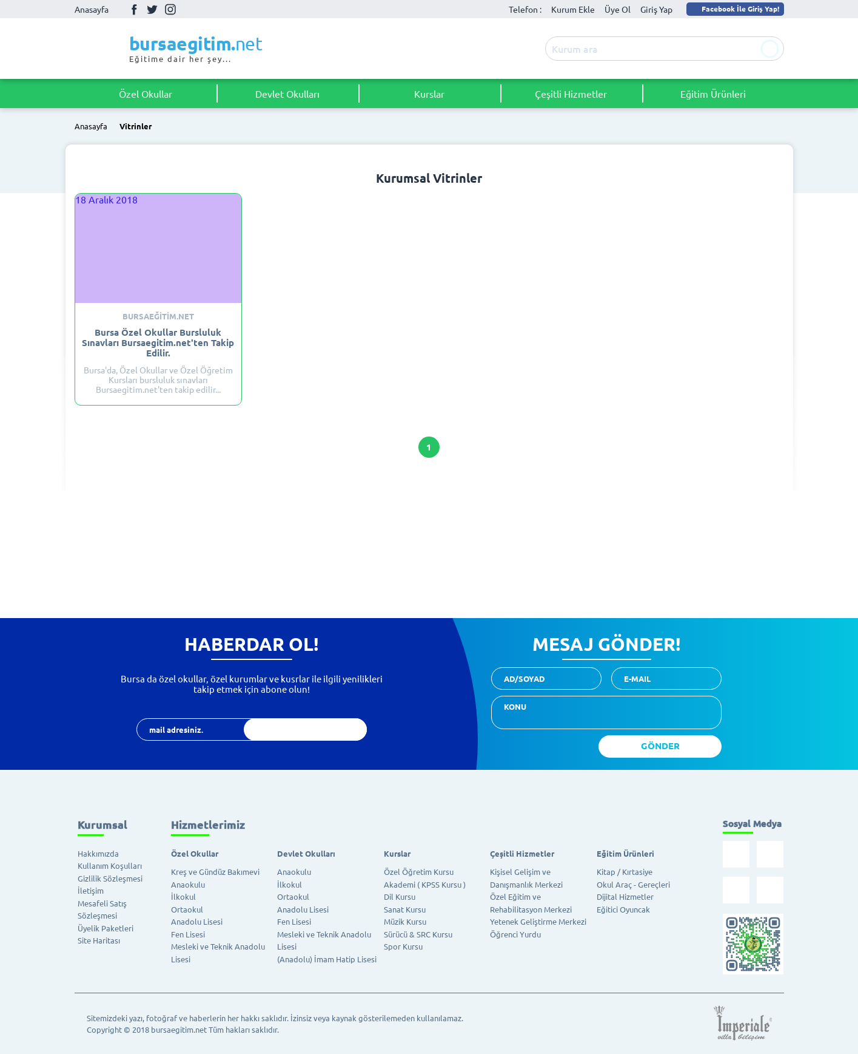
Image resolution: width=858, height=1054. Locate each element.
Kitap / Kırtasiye (624, 871)
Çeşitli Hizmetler (571, 93)
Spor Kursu (403, 946)
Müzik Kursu (405, 921)
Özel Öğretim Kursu (419, 871)
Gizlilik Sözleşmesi (110, 878)
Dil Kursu (399, 896)
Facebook (134, 9)
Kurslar (429, 93)
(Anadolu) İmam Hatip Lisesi (327, 959)
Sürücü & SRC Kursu (418, 934)
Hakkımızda (98, 853)
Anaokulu (188, 884)
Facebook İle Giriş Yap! (734, 9)
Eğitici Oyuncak (623, 909)
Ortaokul (187, 909)
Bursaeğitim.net (158, 316)
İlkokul (183, 896)
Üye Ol (618, 9)
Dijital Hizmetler (625, 896)
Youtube (189, 9)
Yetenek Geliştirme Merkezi (538, 921)
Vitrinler (135, 126)
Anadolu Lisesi (197, 921)
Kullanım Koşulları (110, 865)
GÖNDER (660, 745)
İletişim (91, 890)
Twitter (152, 9)
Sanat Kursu (405, 909)
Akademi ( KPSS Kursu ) (425, 884)
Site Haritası (99, 940)
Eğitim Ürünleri (713, 93)
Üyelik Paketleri (105, 928)
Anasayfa (92, 9)
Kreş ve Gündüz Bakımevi (215, 871)
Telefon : (525, 9)
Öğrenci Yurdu (515, 934)
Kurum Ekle (573, 9)
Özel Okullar (145, 93)
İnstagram (170, 9)
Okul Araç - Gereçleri (633, 884)
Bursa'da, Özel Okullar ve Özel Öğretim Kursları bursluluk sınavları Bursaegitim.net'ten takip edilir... (158, 353)
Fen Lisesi (188, 934)
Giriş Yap (656, 9)
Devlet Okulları (287, 93)
